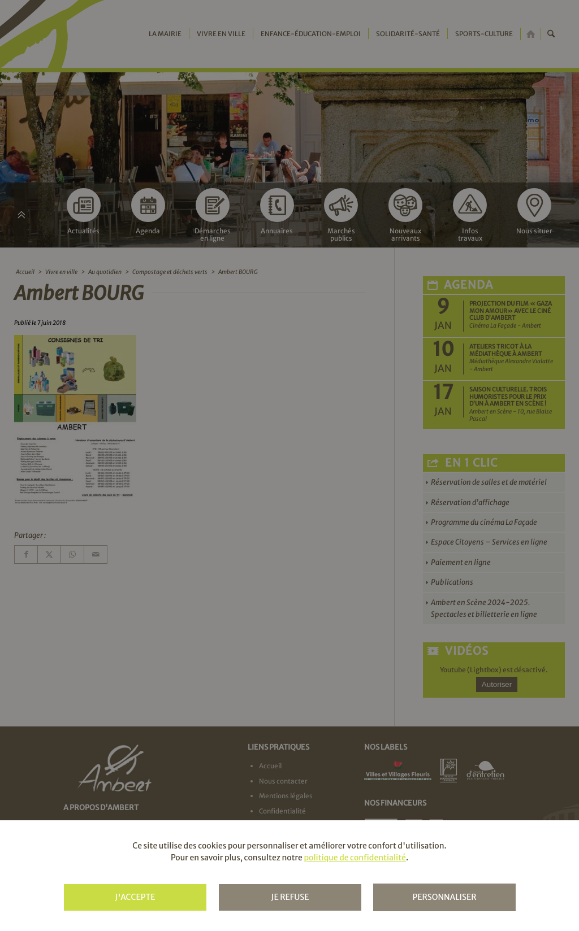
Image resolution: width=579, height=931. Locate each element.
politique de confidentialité (354, 857)
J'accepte (135, 897)
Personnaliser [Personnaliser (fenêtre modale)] (444, 897)
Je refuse (290, 897)
